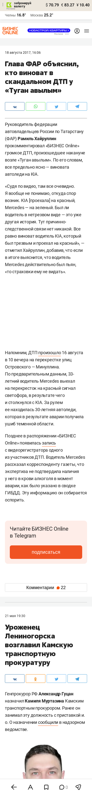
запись (49, 442)
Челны (10, 15)
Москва (36, 15)
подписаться (46, 552)
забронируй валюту (22, 4)
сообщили (48, 722)
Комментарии (46, 587)
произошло (49, 352)
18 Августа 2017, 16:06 (23, 52)
